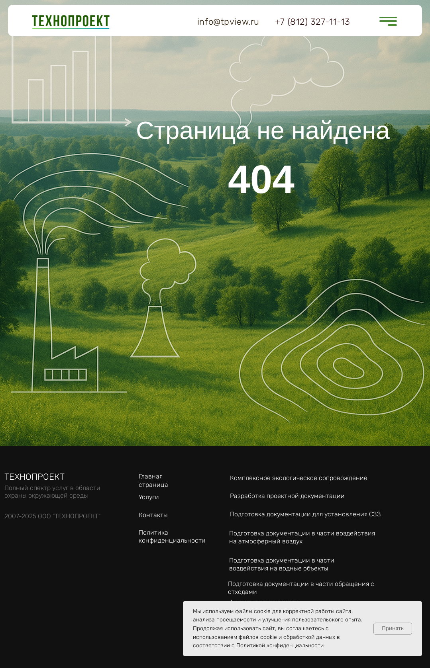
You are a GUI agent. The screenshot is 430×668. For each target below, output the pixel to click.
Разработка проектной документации (287, 496)
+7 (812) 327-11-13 (312, 21)
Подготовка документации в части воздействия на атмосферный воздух (302, 537)
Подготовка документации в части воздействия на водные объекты (281, 564)
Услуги (149, 497)
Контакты (153, 515)
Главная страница (153, 480)
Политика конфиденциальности (172, 536)
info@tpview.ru (228, 21)
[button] (392, 25)
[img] (70, 22)
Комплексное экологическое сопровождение (298, 478)
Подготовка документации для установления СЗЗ (305, 514)
